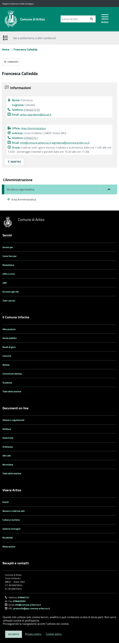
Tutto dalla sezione (11, 391)
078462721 (23, 597)
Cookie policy (54, 634)
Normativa (7, 464)
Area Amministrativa (33, 128)
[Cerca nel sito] (74, 18)
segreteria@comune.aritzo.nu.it (71, 143)
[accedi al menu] (105, 18)
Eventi (5, 502)
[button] (108, 189)
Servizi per (7, 247)
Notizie (6, 365)
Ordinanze (7, 447)
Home (5, 49)
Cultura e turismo (11, 520)
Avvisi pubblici (9, 338)
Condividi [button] (11, 62)
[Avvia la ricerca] (91, 18)
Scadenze (7, 382)
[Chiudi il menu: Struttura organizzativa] (59, 189)
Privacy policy (33, 634)
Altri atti (6, 455)
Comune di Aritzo (32, 19)
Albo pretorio (9, 329)
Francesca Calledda (25, 49)
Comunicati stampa (12, 373)
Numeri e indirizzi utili (13, 511)
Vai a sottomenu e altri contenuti (34, 38)
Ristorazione (8, 546)
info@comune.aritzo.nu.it (35, 143)
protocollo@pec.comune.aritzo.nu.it (31, 608)
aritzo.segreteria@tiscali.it (35, 114)
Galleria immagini (11, 529)
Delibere (6, 429)
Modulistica (8, 265)
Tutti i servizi (8, 300)
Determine (7, 438)
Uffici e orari (8, 274)
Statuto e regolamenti (13, 420)
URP (4, 283)
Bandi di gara (9, 347)
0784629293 (19, 601)
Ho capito (13, 634)
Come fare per (9, 256)
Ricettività (7, 537)
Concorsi (6, 356)
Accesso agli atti (10, 291)
